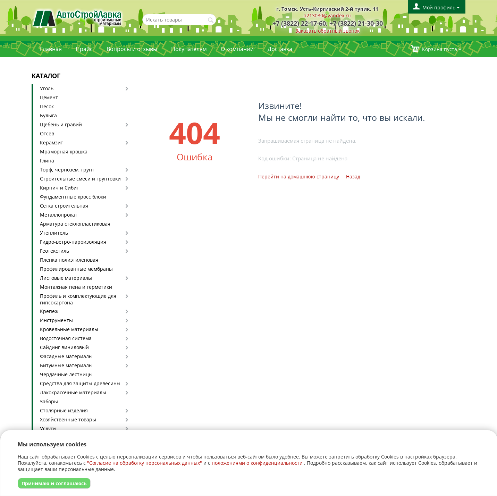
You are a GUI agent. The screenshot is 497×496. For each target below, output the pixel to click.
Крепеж (49, 311)
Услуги (48, 428)
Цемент (49, 97)
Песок (47, 106)
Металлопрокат (58, 214)
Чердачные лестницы (66, 374)
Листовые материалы (66, 278)
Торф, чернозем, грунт (67, 169)
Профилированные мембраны (76, 269)
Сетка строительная (64, 205)
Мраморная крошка (63, 151)
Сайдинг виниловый (64, 347)
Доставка (280, 49)
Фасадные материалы (66, 356)
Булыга (48, 115)
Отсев (47, 133)
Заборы (49, 401)
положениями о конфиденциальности (257, 463)
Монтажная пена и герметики (76, 287)
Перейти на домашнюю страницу (298, 176)
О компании (237, 49)
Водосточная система (66, 338)
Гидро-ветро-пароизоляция (73, 241)
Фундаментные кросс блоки (73, 196)
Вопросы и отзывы (132, 49)
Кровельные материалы (69, 329)
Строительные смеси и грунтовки (80, 178)
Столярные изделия (64, 410)
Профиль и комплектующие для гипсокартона (78, 299)
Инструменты (56, 320)
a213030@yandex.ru (327, 15)
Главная (51, 49)
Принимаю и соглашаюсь (54, 483)
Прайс (84, 49)
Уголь (46, 88)
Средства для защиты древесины (80, 383)
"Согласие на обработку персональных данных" (144, 463)
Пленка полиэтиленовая (69, 260)
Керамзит (51, 142)
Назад (353, 176)
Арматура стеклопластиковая (75, 223)
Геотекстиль (54, 250)
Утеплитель (54, 232)
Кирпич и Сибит (59, 187)
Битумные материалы (66, 365)
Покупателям (189, 49)
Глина (47, 160)
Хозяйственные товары (68, 419)
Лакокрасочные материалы (73, 392)
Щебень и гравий (61, 124)
